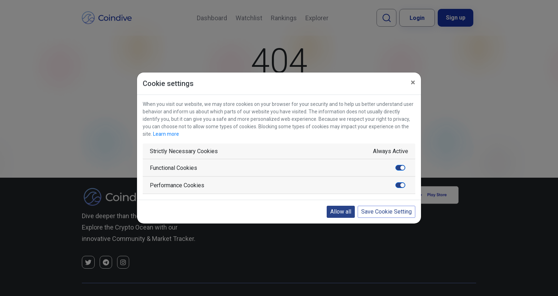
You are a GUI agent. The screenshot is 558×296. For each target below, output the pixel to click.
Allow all (340, 211)
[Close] (413, 82)
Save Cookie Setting (386, 211)
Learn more (166, 134)
